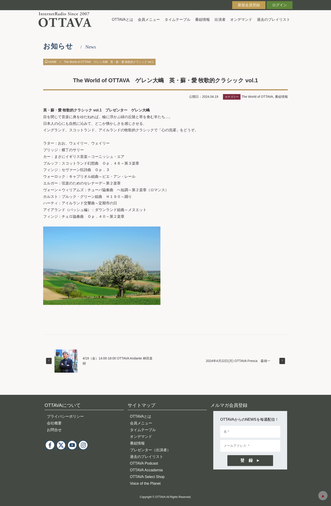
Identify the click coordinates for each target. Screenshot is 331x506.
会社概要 (54, 423)
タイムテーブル (177, 19)
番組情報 (202, 19)
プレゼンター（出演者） (150, 450)
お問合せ (54, 430)
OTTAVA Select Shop (147, 477)
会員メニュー (149, 19)
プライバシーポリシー (65, 416)
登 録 (246, 460)
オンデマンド (241, 19)
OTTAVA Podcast (144, 463)
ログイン (279, 5)
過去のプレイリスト (273, 19)
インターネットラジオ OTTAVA (67, 19)
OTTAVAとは (122, 19)
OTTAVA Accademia (146, 470)
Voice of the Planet (145, 483)
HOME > (53, 62)
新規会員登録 (249, 5)
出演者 (220, 19)
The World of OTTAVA (257, 96)
